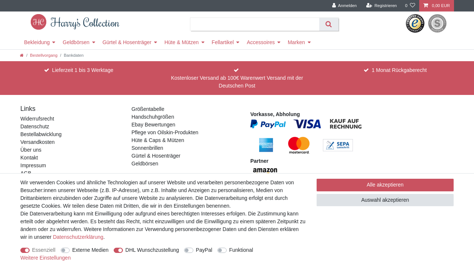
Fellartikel (223, 42)
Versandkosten (37, 142)
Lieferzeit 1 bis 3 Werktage (83, 70)
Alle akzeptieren (385, 185)
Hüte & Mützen (181, 42)
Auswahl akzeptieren (385, 200)
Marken (296, 42)
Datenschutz (34, 126)
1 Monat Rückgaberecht (399, 70)
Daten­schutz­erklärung (78, 237)
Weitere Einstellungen (45, 258)
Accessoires (260, 42)
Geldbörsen (76, 42)
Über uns (30, 150)
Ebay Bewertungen (153, 125)
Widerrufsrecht (37, 119)
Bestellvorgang (43, 55)
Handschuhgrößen (152, 117)
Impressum (33, 165)
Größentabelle (147, 109)
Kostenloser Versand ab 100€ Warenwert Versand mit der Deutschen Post (237, 82)
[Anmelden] (344, 5)
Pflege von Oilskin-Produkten (164, 132)
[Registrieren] (381, 5)
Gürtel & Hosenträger (127, 42)
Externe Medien (90, 250)
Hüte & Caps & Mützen (157, 140)
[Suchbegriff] (255, 24)
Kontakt (29, 158)
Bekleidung (37, 42)
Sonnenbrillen (147, 148)
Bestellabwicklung (40, 134)
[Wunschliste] (410, 5)
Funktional (241, 250)
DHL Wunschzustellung (152, 250)
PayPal (204, 250)
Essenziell (44, 250)
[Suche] (328, 24)
